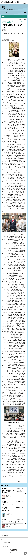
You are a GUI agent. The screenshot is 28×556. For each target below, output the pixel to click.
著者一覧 (3, 539)
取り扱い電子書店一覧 (6, 542)
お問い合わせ (4, 546)
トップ (3, 532)
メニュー (14, 12)
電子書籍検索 (4, 535)
